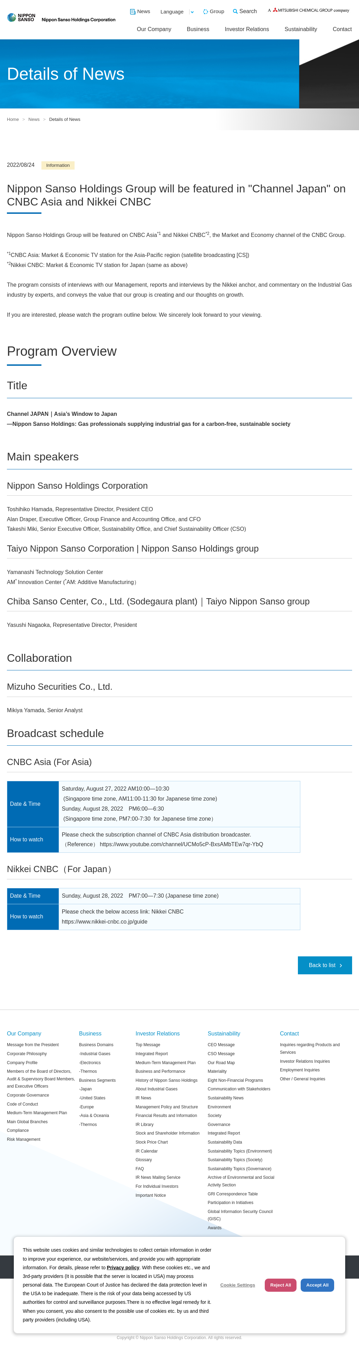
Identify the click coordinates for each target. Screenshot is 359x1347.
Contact (342, 29)
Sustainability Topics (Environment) (240, 1151)
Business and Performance (160, 1071)
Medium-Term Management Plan (37, 1112)
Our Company (154, 29)
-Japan (85, 1089)
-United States (92, 1098)
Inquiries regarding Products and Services (310, 1048)
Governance (219, 1124)
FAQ (140, 1168)
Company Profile (22, 1062)
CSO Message (221, 1053)
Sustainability (301, 29)
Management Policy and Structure (167, 1107)
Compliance (18, 1130)
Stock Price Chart (152, 1142)
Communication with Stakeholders (239, 1089)
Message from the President (33, 1044)
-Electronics (90, 1062)
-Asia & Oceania (94, 1115)
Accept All (317, 1285)
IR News (143, 1098)
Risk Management (23, 1139)
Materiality (217, 1071)
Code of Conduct (22, 1104)
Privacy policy (123, 1267)
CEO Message (221, 1044)
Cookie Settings (237, 1285)
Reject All (280, 1285)
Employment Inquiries (300, 1070)
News (144, 11)
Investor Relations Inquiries (305, 1061)
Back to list (322, 965)
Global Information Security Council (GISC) (240, 1215)
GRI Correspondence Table (233, 1194)
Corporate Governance (28, 1095)
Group (217, 11)
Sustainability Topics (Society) (235, 1159)
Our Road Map (221, 1062)
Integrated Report (152, 1053)
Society (214, 1115)
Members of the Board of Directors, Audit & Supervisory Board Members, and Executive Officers (41, 1079)
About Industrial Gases (156, 1089)
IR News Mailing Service (158, 1177)
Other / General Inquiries (302, 1079)
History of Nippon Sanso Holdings (166, 1080)
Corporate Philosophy (27, 1053)
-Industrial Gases (94, 1053)
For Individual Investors (157, 1186)
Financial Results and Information (166, 1115)
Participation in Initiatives (230, 1202)
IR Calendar (147, 1151)
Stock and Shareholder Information (168, 1133)
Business (198, 29)
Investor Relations (247, 29)
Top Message (148, 1044)
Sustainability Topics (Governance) (240, 1168)
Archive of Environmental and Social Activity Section (241, 1181)
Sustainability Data (225, 1142)
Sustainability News (226, 1098)
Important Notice (151, 1195)
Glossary (144, 1159)
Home (13, 119)
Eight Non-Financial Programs (235, 1080)
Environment (219, 1107)
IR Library (145, 1124)
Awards (215, 1227)
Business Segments (97, 1080)
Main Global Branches (27, 1121)
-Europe (86, 1107)
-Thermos (88, 1071)
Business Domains (96, 1044)
